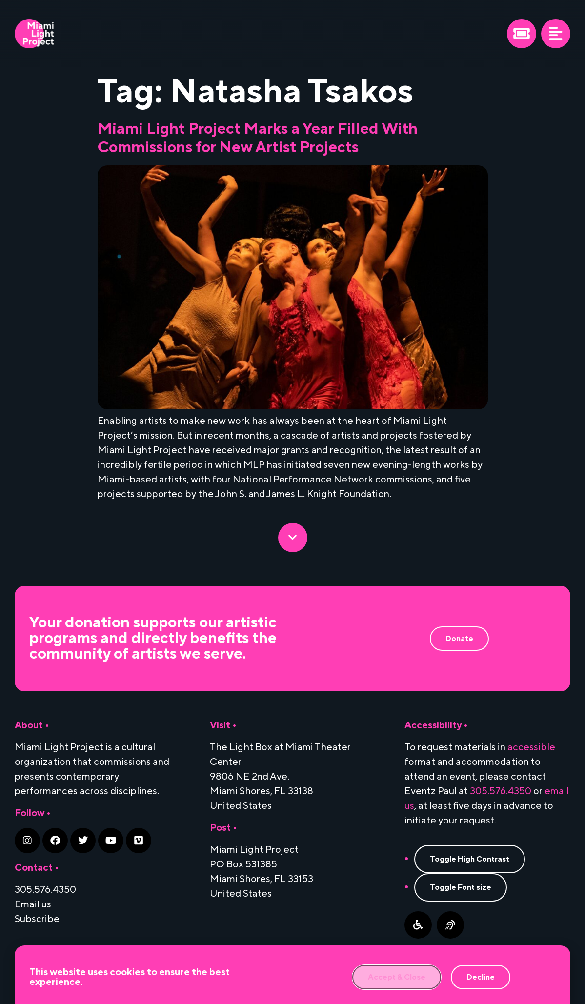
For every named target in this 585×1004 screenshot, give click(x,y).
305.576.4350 (500, 791)
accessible (531, 747)
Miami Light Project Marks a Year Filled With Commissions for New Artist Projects (258, 138)
